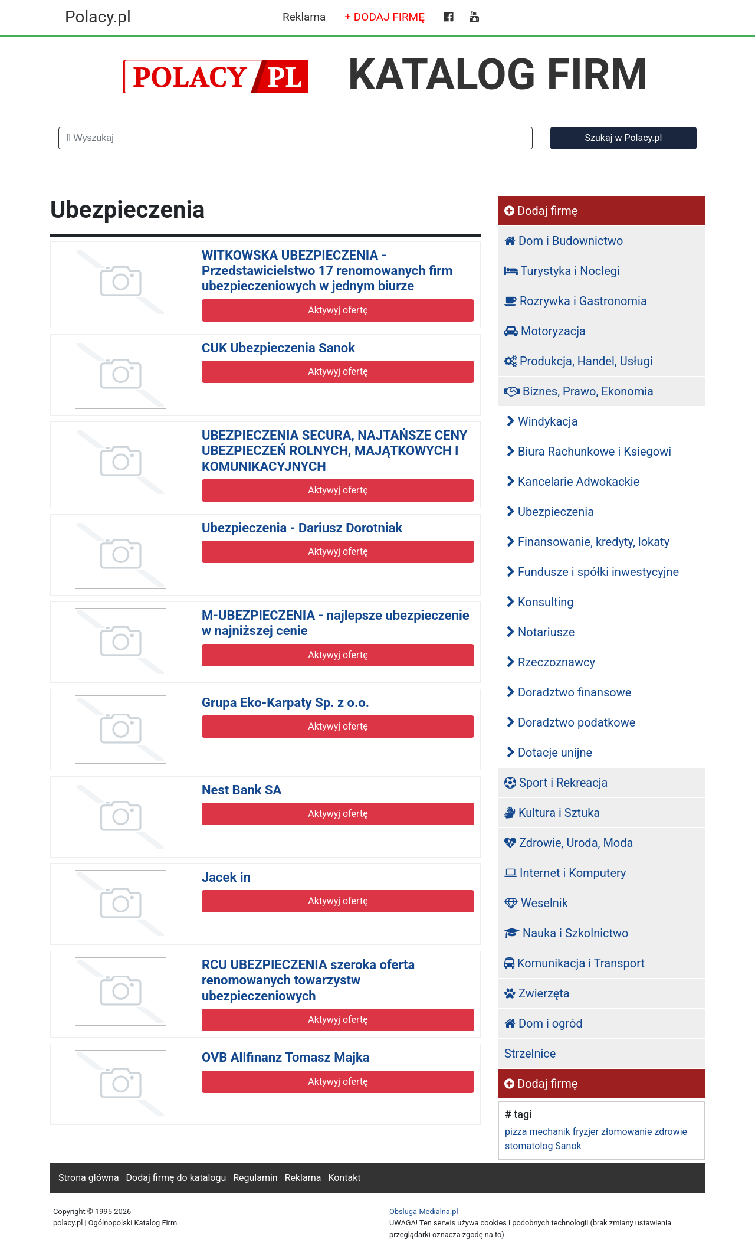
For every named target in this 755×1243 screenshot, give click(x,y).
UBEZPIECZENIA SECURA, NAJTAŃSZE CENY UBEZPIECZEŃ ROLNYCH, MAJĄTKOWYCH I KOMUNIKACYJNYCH (334, 451)
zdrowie (670, 1131)
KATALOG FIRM (498, 74)
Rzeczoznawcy (551, 662)
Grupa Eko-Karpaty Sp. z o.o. (285, 702)
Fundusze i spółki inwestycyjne (593, 572)
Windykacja (542, 421)
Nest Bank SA (241, 790)
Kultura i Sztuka (552, 813)
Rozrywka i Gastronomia (575, 301)
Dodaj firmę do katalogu (176, 1177)
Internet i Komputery (565, 873)
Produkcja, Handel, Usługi (578, 361)
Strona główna (88, 1177)
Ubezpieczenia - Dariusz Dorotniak (302, 528)
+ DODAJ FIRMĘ (384, 17)
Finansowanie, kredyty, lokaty (588, 542)
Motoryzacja (545, 331)
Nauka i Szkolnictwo (566, 933)
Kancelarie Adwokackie (573, 482)
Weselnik (536, 903)
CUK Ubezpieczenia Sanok (278, 348)
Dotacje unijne (549, 752)
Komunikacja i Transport (574, 963)
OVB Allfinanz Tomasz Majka (285, 1057)
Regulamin (255, 1177)
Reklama (304, 17)
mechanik (549, 1131)
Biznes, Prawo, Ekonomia (579, 391)
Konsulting (540, 602)
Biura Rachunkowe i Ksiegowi (589, 451)
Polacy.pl (98, 17)
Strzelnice (530, 1053)
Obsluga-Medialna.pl (423, 1211)
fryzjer (586, 1131)
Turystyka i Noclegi (562, 271)
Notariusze (541, 632)
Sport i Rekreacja (556, 783)
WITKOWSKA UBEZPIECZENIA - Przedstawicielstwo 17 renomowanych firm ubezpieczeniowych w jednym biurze (327, 271)
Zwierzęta (537, 993)
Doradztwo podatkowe (571, 722)
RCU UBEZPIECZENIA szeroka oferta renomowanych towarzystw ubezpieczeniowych (308, 980)
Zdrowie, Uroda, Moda (568, 843)
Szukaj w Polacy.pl (623, 137)
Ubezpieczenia (550, 512)
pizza (516, 1131)
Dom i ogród (543, 1023)
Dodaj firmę (540, 211)
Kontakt (344, 1177)
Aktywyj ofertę (337, 310)
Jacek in (226, 877)
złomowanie (626, 1131)
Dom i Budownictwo (563, 241)
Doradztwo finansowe (569, 692)
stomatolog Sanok (543, 1146)
